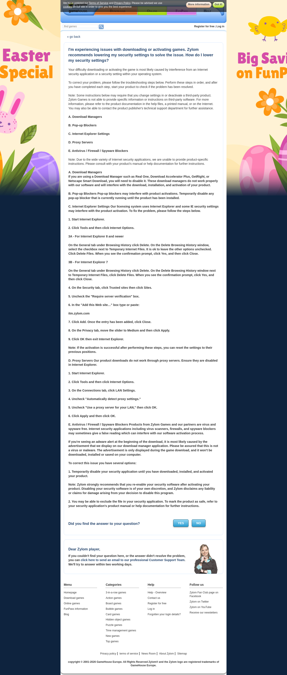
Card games (113, 614)
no (198, 523)
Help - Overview (157, 592)
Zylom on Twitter (199, 601)
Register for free (204, 26)
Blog (66, 614)
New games (112, 635)
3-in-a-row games (116, 592)
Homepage (70, 592)
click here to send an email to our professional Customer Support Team (133, 560)
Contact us (154, 597)
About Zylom (166, 653)
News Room (149, 653)
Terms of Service (98, 3)
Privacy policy (108, 653)
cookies (67, 6)
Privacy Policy (122, 3)
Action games (114, 597)
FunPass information (76, 608)
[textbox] (80, 26)
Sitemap (182, 653)
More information (198, 4)
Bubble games (114, 608)
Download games (74, 597)
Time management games (121, 630)
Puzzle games (114, 625)
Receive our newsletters (204, 612)
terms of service (128, 653)
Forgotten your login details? (164, 614)
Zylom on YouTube (200, 607)
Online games (72, 603)
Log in (220, 26)
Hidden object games (118, 619)
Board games (113, 603)
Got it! (218, 4)
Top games (112, 641)
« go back (73, 36)
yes (181, 523)
